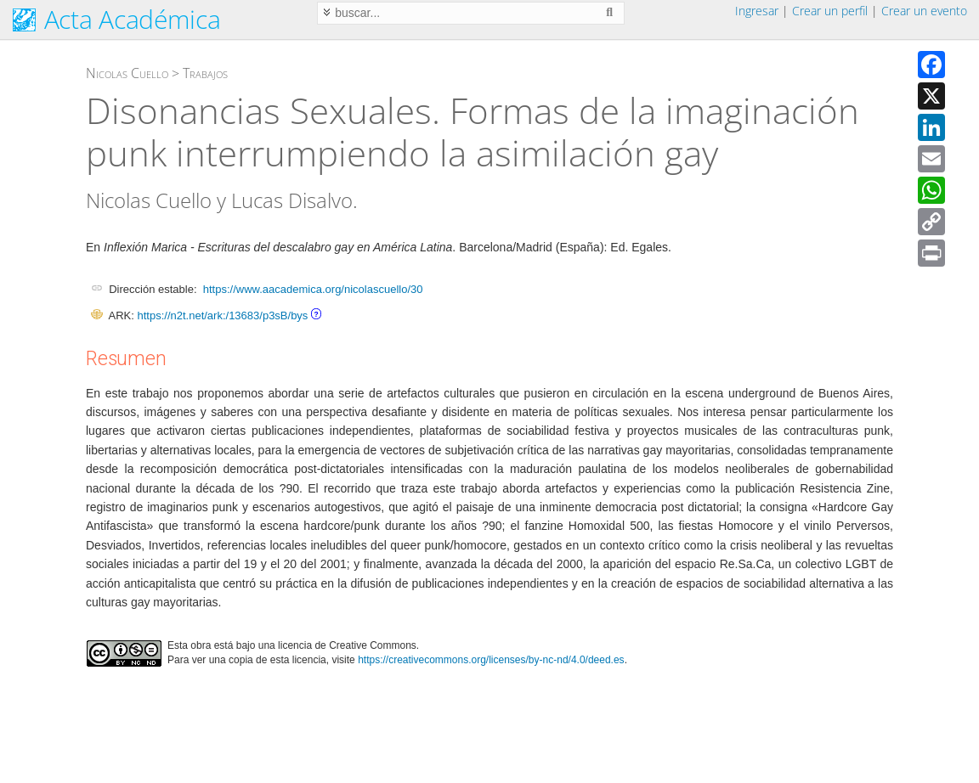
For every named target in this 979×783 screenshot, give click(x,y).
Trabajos (205, 73)
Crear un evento (924, 11)
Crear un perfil (830, 11)
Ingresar (756, 11)
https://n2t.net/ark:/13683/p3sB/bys (222, 315)
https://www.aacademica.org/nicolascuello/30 (313, 289)
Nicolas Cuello (127, 73)
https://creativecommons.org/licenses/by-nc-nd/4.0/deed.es (491, 660)
